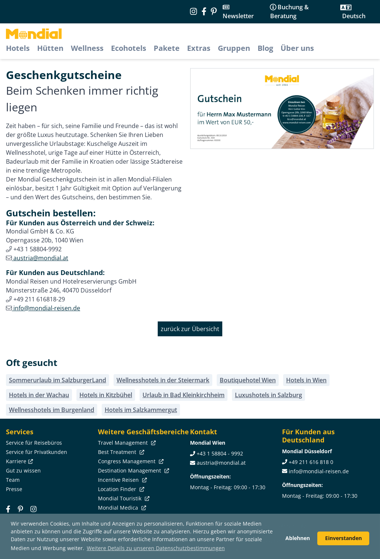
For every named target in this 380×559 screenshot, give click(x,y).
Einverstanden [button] (343, 538)
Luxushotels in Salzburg (268, 395)
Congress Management (130, 461)
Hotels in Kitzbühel (105, 395)
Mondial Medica (121, 507)
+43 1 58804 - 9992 (220, 453)
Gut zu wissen (23, 470)
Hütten (50, 48)
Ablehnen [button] (297, 538)
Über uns (297, 48)
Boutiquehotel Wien (248, 380)
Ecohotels (128, 48)
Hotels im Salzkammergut (141, 410)
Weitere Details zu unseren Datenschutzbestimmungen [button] (156, 548)
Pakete (167, 48)
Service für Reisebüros (34, 442)
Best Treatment (120, 451)
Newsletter (238, 16)
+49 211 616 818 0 (311, 461)
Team (13, 479)
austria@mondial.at (40, 258)
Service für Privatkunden (36, 451)
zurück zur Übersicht (190, 329)
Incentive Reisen (121, 479)
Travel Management (126, 442)
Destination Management (133, 470)
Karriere (19, 461)
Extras (198, 48)
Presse (14, 489)
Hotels (18, 48)
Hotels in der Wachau (39, 395)
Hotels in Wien (306, 380)
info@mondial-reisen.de (46, 308)
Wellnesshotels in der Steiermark (163, 380)
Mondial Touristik (123, 498)
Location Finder (120, 489)
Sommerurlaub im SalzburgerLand (57, 380)
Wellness (87, 48)
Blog (265, 48)
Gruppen (234, 48)
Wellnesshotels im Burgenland (51, 410)
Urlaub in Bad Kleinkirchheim (183, 395)
